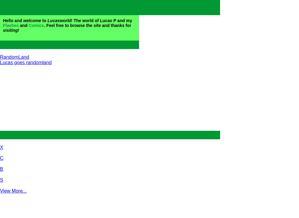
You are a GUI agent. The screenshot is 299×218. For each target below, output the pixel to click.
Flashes (11, 25)
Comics (36, 25)
